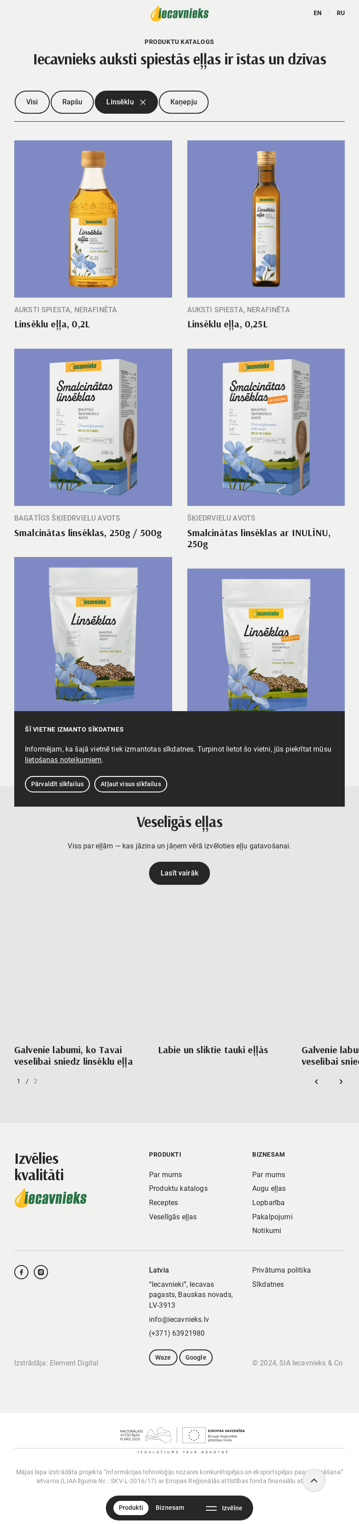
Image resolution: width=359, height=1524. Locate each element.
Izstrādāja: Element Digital (56, 1363)
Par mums (165, 1174)
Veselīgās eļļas (173, 1217)
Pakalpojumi (272, 1217)
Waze (163, 1357)
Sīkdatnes (268, 1284)
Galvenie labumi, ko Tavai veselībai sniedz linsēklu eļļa (73, 1055)
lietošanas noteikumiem (63, 760)
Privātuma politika (281, 1270)
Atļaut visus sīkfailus (131, 784)
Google (196, 1357)
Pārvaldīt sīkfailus (57, 784)
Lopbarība (268, 1202)
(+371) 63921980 (177, 1333)
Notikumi (266, 1230)
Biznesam (170, 1507)
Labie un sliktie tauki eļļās (213, 1049)
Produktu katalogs (178, 1188)
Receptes (163, 1202)
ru (341, 12)
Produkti (131, 1507)
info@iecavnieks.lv (179, 1319)
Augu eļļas (269, 1188)
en (318, 12)
